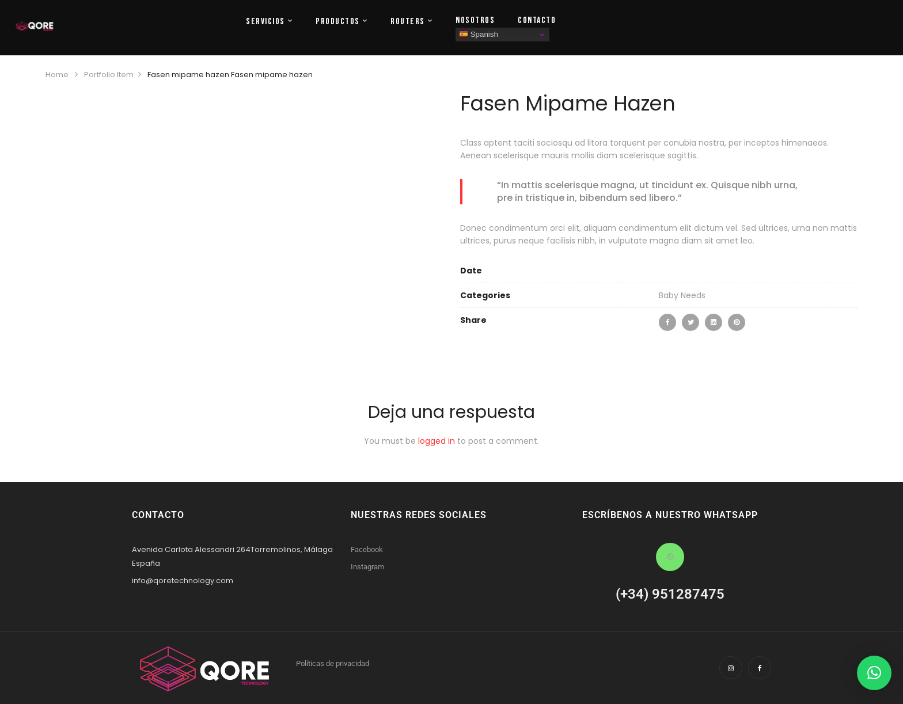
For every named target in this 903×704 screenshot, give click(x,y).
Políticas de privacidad (332, 663)
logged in (436, 441)
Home (57, 74)
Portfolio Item (109, 74)
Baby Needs (682, 295)
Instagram (367, 566)
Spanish (478, 34)
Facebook (367, 549)
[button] (874, 673)
